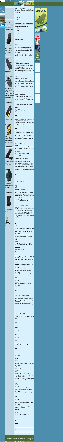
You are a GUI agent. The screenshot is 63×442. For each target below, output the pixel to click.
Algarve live (7, 220)
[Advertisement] (24, 431)
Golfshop (26, 441)
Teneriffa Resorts (7, 222)
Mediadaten (6, 441)
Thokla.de (7, 225)
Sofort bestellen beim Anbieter (9, 102)
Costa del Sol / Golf (8, 223)
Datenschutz (4, 441)
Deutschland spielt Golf (23, 441)
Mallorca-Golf (7, 221)
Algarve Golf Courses (8, 219)
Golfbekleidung (19, 441)
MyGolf (17, 441)
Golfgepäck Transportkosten (8, 19)
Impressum (1, 441)
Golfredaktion (9, 441)
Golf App (28, 441)
